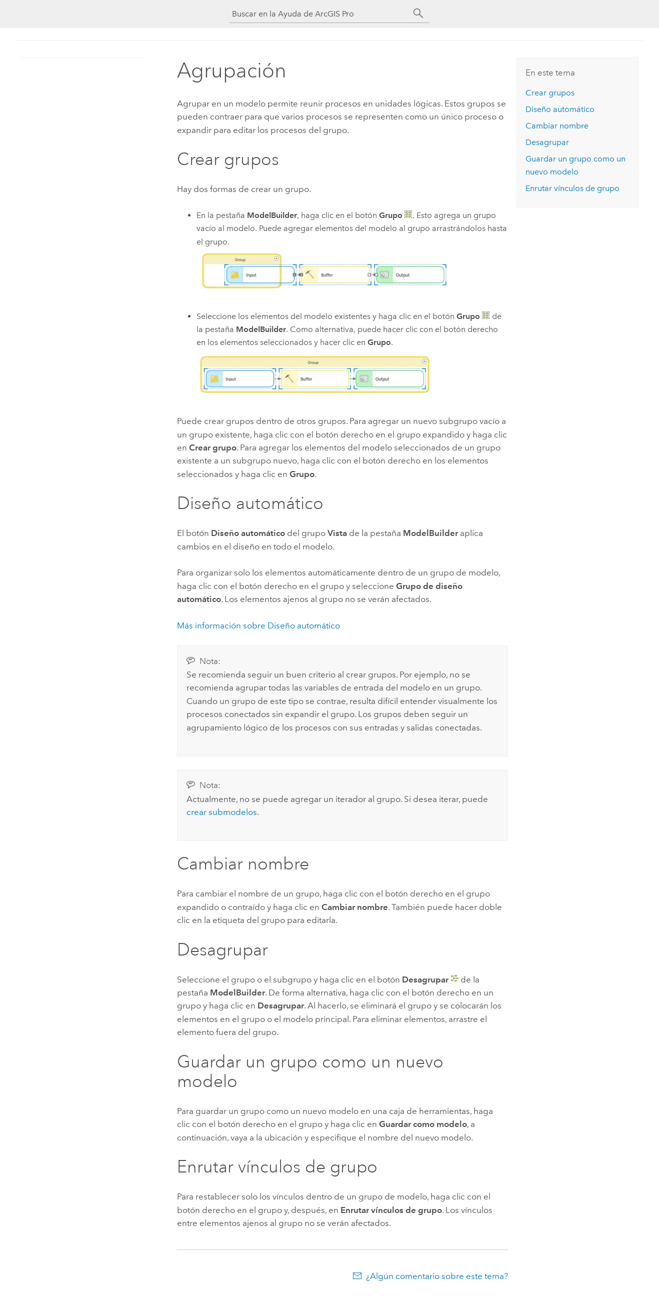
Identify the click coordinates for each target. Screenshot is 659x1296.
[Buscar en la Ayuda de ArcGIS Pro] (320, 13)
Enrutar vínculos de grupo (573, 188)
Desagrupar (547, 142)
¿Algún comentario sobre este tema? (437, 1276)
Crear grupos (550, 93)
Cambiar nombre (557, 125)
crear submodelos (221, 812)
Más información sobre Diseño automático (258, 625)
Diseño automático (560, 109)
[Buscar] (419, 13)
